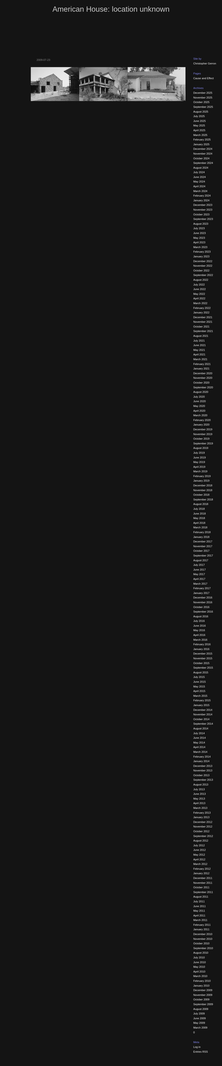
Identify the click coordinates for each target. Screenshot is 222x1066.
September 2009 (203, 1004)
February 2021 (202, 364)
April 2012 (199, 859)
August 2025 (200, 111)
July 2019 (199, 452)
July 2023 (199, 228)
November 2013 (202, 770)
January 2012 (201, 873)
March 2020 (200, 415)
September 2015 (203, 667)
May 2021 (199, 349)
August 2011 (200, 896)
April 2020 (199, 410)
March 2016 (200, 639)
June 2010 (199, 962)
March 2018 (200, 527)
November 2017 (202, 546)
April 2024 (199, 186)
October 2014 (201, 719)
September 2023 (203, 219)
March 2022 (200, 303)
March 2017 (200, 583)
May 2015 (199, 686)
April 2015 (199, 691)
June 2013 (199, 793)
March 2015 (200, 695)
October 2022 (201, 270)
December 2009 (202, 990)
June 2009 (199, 1018)
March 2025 (200, 135)
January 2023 (201, 256)
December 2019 (202, 429)
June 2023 (199, 233)
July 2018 (199, 508)
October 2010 (201, 943)
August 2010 (200, 952)
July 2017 (199, 564)
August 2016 (200, 616)
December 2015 (202, 653)
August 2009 (200, 1009)
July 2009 (199, 1013)
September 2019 (203, 443)
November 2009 (202, 994)
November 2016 (202, 602)
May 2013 (199, 798)
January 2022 (201, 312)
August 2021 (200, 335)
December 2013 (202, 765)
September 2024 (203, 162)
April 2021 (199, 354)
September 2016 (203, 611)
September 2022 (203, 275)
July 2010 (199, 957)
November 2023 (202, 209)
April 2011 (199, 915)
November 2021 (202, 321)
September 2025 (203, 106)
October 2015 (201, 663)
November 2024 (202, 153)
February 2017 (202, 588)
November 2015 (202, 658)
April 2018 (199, 522)
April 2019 (199, 466)
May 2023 (199, 237)
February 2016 (202, 644)
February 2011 (202, 924)
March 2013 (200, 807)
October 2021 (201, 326)
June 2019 (199, 457)
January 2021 (201, 368)
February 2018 (202, 532)
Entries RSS (200, 1051)
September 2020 (203, 387)
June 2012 (199, 849)
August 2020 (200, 391)
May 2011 (199, 910)
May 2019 (199, 462)
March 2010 (200, 976)
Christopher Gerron (204, 63)
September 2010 (203, 948)
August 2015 (200, 672)
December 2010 (202, 934)
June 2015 (199, 681)
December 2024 (202, 148)
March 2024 (200, 191)
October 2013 (201, 775)
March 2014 (200, 751)
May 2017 (199, 574)
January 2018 (201, 537)
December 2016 (202, 597)
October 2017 (201, 550)
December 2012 (202, 822)
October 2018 (201, 494)
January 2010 (201, 985)
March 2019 (200, 471)
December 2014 (202, 709)
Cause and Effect (203, 78)
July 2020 (199, 396)
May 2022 (199, 293)
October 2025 (201, 102)
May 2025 (199, 125)
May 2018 (199, 518)
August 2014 (200, 728)
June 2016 (199, 625)
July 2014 (199, 733)
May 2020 (199, 406)
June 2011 (199, 906)
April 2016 (199, 635)
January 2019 (201, 480)
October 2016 (201, 607)
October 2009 (201, 999)
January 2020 (201, 424)
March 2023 (200, 247)
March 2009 (200, 1027)
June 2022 (199, 289)
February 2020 (202, 420)
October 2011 (201, 887)
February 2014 (202, 756)
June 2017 (199, 569)
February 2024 (202, 195)
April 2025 (199, 130)
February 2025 (202, 139)
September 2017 (203, 555)
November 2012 (202, 826)
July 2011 (199, 901)
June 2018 (199, 513)
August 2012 (200, 840)
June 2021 (199, 345)
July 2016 (199, 620)
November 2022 (202, 265)
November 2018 (202, 490)
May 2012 (199, 854)
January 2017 (201, 593)
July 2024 (199, 172)
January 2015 (201, 705)
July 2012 (199, 845)
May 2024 (199, 181)
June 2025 (199, 121)
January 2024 (201, 200)
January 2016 (201, 649)
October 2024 (201, 158)
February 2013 (202, 812)
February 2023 (202, 251)
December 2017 (202, 541)
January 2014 (201, 761)
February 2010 (202, 980)
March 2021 (200, 359)
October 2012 (201, 831)
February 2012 (202, 868)
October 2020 (201, 382)
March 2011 (200, 920)
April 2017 (199, 578)
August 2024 (200, 167)
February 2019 (202, 476)
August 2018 (200, 504)
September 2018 (203, 499)
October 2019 (201, 438)
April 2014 (199, 747)
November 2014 (202, 714)
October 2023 (201, 214)
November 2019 (202, 434)
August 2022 (200, 279)
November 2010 (202, 938)
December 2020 (202, 373)
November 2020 (202, 377)
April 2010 (199, 971)
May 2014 (199, 742)
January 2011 (201, 929)
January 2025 (201, 144)
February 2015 (202, 700)
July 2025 (199, 116)
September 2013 (203, 779)
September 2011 (203, 892)
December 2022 (202, 261)
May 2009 (199, 1022)
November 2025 (202, 97)
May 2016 (199, 630)
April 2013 (199, 803)
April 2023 (199, 242)
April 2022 (199, 298)
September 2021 (203, 331)
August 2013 (200, 784)
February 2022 (202, 308)
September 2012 (203, 836)
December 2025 (202, 92)
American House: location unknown (110, 9)
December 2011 (202, 878)
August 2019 (200, 448)
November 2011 (202, 882)
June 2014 (199, 737)
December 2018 (202, 485)
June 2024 (199, 177)
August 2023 (200, 223)
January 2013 (201, 817)
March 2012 (200, 864)
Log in (197, 1046)
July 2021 (199, 340)
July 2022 (199, 284)
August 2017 (200, 560)
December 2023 (202, 204)
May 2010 (199, 966)
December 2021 (202, 317)
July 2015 (199, 677)
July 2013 (199, 789)
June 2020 (199, 401)
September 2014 (203, 723)
